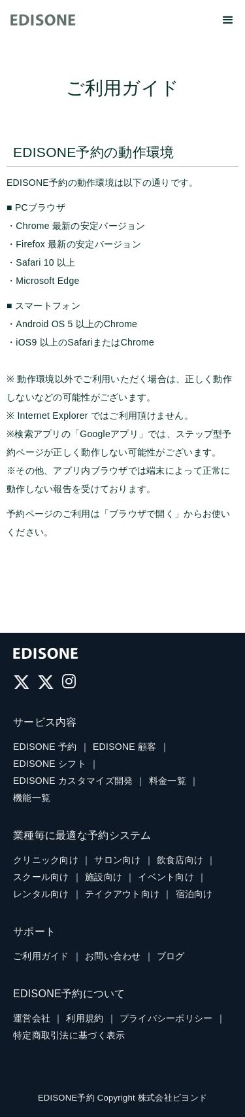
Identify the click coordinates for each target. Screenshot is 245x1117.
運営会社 (31, 1018)
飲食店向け (180, 860)
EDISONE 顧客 (125, 746)
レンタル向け (41, 894)
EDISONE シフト (49, 763)
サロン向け (117, 860)
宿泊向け (194, 894)
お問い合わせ (113, 956)
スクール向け (41, 877)
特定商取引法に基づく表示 (69, 1035)
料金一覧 (167, 780)
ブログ (171, 956)
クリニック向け (45, 860)
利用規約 (84, 1018)
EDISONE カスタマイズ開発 (73, 780)
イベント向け (166, 877)
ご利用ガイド (41, 956)
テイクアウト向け (122, 894)
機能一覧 (31, 797)
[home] (43, 19)
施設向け (103, 877)
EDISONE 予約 (45, 746)
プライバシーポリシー (166, 1018)
